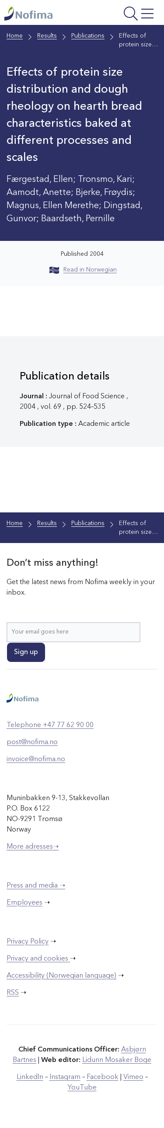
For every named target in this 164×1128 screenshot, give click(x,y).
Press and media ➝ (36, 885)
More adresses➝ (33, 846)
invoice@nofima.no (36, 759)
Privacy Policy (28, 941)
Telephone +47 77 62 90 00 (50, 725)
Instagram (64, 1077)
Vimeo (133, 1077)
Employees (24, 902)
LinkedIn (30, 1077)
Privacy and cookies (38, 958)
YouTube (82, 1087)
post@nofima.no (32, 742)
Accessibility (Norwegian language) (61, 975)
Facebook (103, 1077)
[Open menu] (128, 14)
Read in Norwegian (83, 270)
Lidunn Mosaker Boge (116, 1060)
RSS (13, 992)
